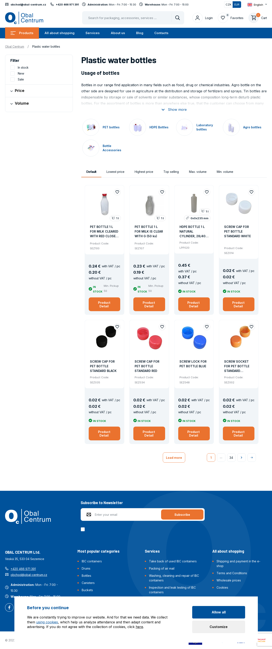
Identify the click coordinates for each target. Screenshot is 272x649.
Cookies (222, 587)
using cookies (47, 622)
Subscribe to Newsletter (102, 502)
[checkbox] (83, 529)
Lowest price (115, 171)
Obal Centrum (14, 46)
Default (91, 171)
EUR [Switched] (236, 4)
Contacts (161, 33)
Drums (86, 568)
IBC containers (92, 561)
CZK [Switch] (228, 4)
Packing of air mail (161, 568)
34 (231, 457)
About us (118, 33)
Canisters (88, 583)
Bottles (86, 575)
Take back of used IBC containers (173, 561)
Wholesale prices (229, 580)
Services (93, 33)
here (139, 627)
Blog (139, 33)
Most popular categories (98, 551)
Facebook (9, 608)
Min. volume (225, 171)
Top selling (171, 171)
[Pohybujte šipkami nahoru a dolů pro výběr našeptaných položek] (133, 17)
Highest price (144, 171)
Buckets (87, 590)
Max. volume (198, 171)
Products (22, 33)
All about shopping (59, 33)
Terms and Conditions (232, 573)
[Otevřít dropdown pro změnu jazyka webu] (257, 4)
